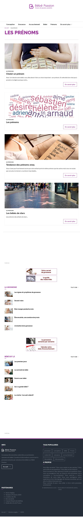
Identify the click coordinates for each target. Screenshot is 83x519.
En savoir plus (66, 24)
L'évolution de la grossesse (23, 328)
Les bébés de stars (15, 215)
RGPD (22, 514)
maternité (47, 457)
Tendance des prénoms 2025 (20, 167)
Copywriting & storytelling (14, 503)
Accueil (7, 30)
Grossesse (22, 24)
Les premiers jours (20, 364)
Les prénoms (12, 124)
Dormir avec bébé (20, 381)
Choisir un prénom (15, 76)
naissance (57, 457)
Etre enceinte (10, 501)
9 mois (72, 453)
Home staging (10, 495)
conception (57, 453)
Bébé (45, 24)
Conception (10, 24)
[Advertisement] (42, 17)
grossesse (47, 453)
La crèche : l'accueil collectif (23, 397)
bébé (65, 453)
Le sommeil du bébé (21, 372)
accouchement (68, 457)
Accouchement (34, 24)
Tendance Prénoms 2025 (13, 497)
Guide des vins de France (13, 505)
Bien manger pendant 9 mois (24, 311)
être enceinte (59, 461)
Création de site (11, 499)
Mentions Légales (13, 514)
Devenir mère (18, 303)
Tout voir (74, 290)
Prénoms (54, 24)
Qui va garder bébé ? (21, 389)
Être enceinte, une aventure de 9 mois (26, 320)
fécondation (48, 461)
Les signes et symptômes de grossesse (27, 295)
